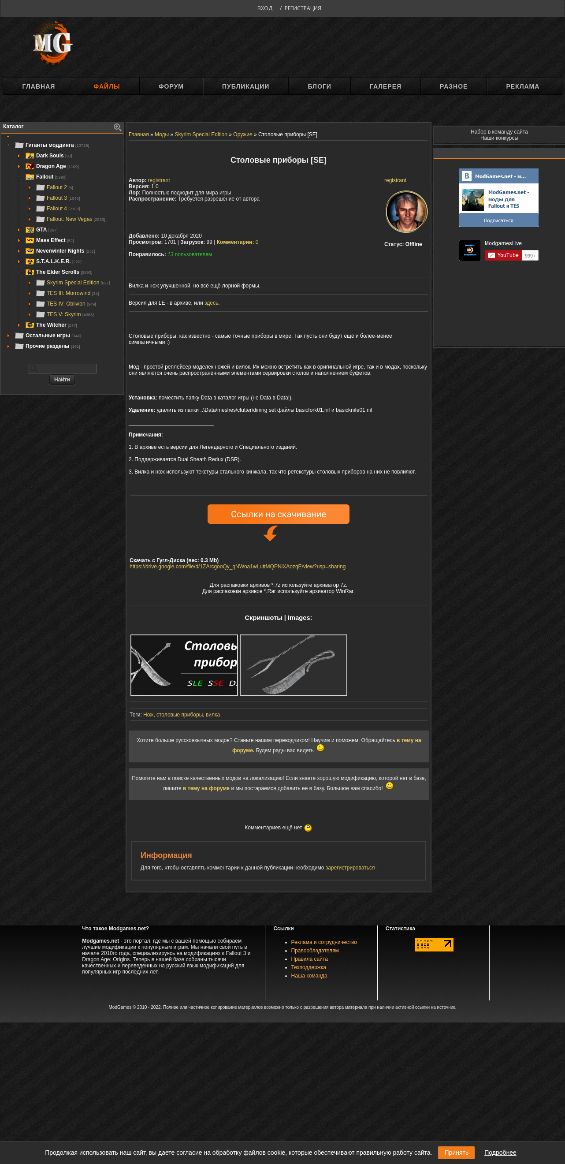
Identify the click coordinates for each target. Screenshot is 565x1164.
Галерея (385, 86)
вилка (213, 715)
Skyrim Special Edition (72, 282)
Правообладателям (315, 951)
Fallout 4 (57, 208)
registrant (395, 180)
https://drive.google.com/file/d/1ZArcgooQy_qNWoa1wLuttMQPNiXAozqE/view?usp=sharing (238, 566)
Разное (454, 86)
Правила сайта (309, 959)
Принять (456, 1152)
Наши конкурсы (499, 138)
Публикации (245, 86)
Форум (171, 86)
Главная (38, 86)
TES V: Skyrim (64, 314)
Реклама (522, 86)
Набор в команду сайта (499, 132)
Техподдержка (309, 967)
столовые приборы (179, 715)
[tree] (62, 245)
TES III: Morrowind (67, 293)
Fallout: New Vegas (70, 219)
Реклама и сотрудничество (324, 942)
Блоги (319, 86)
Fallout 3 (57, 198)
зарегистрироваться (351, 868)
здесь (211, 303)
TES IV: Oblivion (65, 303)
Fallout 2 (54, 187)
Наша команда (309, 976)
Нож (148, 715)
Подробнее (500, 1152)
